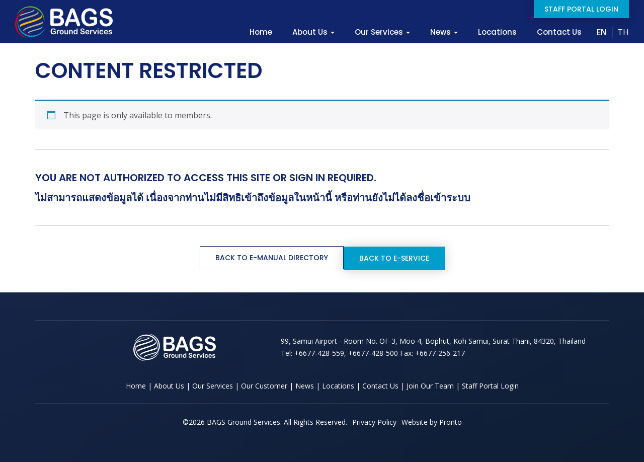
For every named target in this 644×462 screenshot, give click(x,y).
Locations (497, 32)
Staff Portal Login (581, 9)
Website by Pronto (431, 421)
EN (602, 32)
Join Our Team (430, 385)
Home (261, 32)
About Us (313, 32)
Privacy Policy (374, 421)
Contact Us (559, 32)
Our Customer (264, 385)
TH (623, 32)
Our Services (382, 32)
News (444, 32)
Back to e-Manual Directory (271, 258)
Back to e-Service (394, 258)
